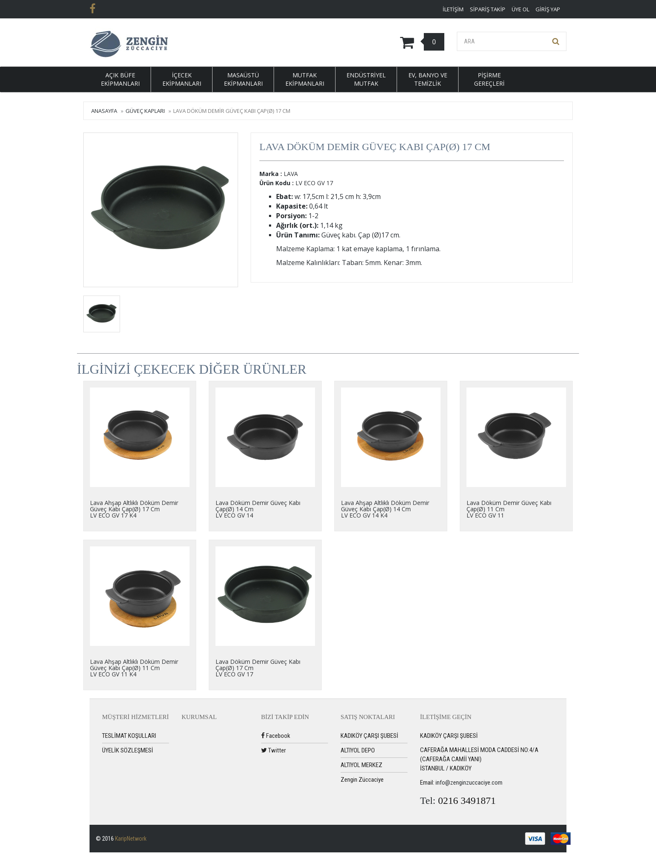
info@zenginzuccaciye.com (469, 782)
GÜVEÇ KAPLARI (145, 111)
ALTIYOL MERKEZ (361, 765)
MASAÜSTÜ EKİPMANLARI (243, 79)
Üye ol (520, 9)
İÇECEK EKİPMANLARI (181, 79)
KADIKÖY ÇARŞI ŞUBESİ (369, 736)
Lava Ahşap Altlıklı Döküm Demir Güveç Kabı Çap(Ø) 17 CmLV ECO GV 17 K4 (134, 509)
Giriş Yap (548, 9)
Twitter (273, 750)
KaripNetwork (130, 838)
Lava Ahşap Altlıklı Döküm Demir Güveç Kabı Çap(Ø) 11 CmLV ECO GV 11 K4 (134, 668)
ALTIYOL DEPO (358, 750)
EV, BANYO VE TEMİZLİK (427, 79)
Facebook (275, 736)
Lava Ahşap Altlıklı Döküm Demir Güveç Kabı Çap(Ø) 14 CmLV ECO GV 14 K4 (385, 509)
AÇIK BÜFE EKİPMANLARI (120, 79)
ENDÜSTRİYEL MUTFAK (366, 79)
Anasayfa (104, 111)
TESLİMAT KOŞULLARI (129, 736)
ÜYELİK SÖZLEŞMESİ (127, 750)
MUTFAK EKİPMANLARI (304, 79)
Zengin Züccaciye (362, 779)
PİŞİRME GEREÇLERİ (489, 79)
